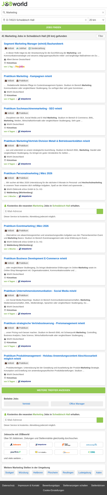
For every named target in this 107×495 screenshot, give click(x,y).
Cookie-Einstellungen (53, 490)
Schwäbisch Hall (36, 36)
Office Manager (77, 404)
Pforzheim (53, 472)
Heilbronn (38, 472)
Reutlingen (68, 472)
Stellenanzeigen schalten (75, 485)
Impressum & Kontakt (28, 485)
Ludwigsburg (84, 472)
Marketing (11, 36)
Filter (100, 36)
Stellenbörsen (98, 485)
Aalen (99, 472)
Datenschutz (8, 485)
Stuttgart (9, 472)
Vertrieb (26, 404)
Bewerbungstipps (51, 485)
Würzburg (23, 472)
